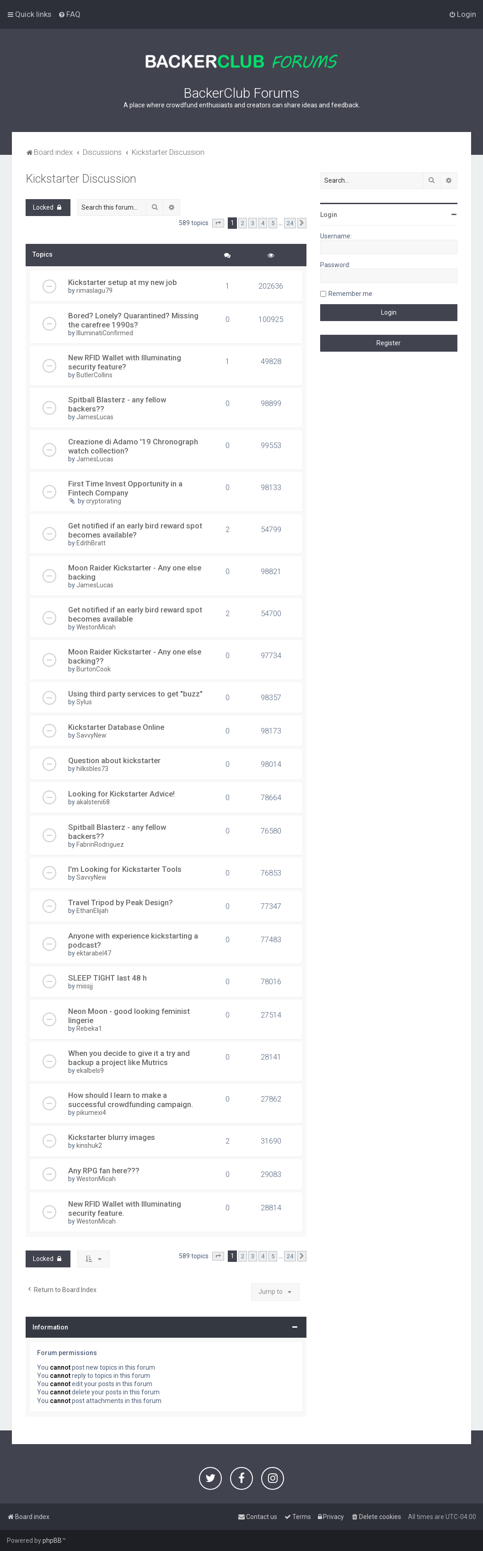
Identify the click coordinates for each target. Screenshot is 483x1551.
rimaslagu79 (94, 290)
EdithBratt (91, 543)
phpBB (52, 1540)
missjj (84, 986)
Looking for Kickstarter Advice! (121, 793)
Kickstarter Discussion (81, 178)
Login (328, 214)
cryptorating (103, 501)
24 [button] (290, 223)
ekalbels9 (90, 1070)
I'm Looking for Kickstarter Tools (125, 869)
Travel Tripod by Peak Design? (120, 902)
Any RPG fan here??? (104, 1170)
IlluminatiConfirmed (104, 333)
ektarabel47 (93, 953)
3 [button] (252, 223)
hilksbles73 (92, 768)
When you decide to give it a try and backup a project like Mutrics (129, 1058)
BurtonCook (93, 669)
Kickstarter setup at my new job (122, 282)
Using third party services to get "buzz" (135, 693)
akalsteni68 (93, 802)
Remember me (350, 293)
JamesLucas (94, 417)
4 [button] (262, 223)
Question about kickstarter (114, 760)
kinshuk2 (89, 1145)
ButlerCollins (94, 375)
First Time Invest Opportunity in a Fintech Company (125, 488)
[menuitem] (69, 14)
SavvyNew (91, 735)
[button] (218, 223)
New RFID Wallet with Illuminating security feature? (124, 362)
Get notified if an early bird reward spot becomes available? (135, 530)
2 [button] (242, 223)
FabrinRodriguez (100, 844)
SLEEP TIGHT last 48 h (107, 977)
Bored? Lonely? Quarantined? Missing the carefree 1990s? (133, 320)
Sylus (84, 702)
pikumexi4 (91, 1112)
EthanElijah (92, 910)
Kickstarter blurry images (111, 1137)
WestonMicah (96, 627)
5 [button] (272, 223)
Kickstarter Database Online (116, 727)
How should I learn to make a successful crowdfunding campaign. (130, 1100)
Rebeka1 (89, 1028)
